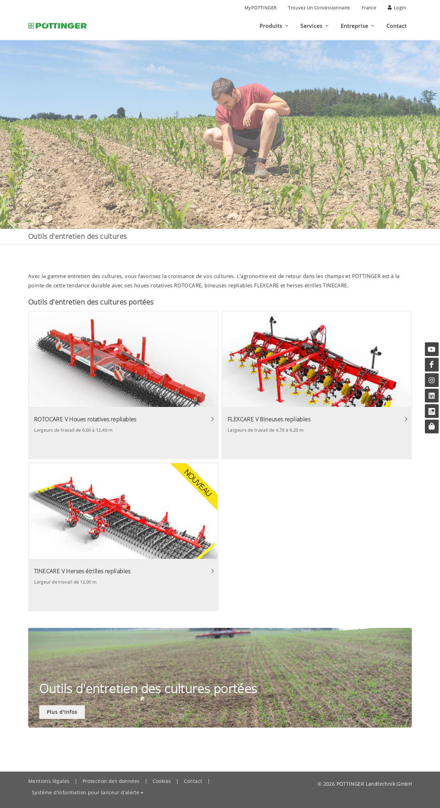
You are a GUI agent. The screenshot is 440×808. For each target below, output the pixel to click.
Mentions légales (48, 781)
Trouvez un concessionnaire (319, 7)
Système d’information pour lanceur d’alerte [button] (85, 792)
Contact (193, 781)
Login (397, 7)
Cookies (162, 781)
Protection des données (111, 781)
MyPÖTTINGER (260, 7)
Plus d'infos (62, 712)
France (369, 7)
